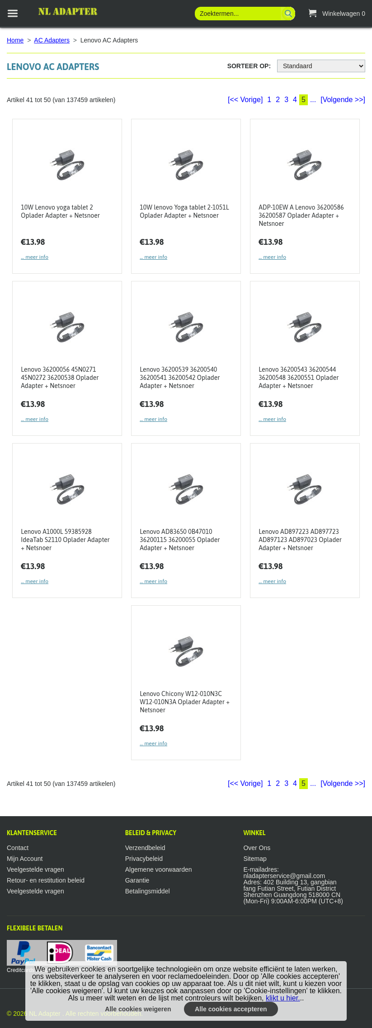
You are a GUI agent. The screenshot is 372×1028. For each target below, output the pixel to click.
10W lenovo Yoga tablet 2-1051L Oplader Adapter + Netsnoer (184, 211)
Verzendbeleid (145, 848)
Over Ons (256, 848)
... (313, 99)
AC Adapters (52, 40)
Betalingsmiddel (147, 891)
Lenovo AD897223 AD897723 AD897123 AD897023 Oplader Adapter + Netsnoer (300, 539)
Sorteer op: (249, 66)
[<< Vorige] (245, 99)
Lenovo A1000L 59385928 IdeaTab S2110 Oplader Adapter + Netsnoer (65, 539)
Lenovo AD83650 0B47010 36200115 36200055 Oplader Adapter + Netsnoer (180, 539)
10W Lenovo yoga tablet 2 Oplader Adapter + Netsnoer (60, 211)
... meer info (34, 257)
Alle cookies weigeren (138, 1009)
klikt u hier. (283, 998)
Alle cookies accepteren (231, 1009)
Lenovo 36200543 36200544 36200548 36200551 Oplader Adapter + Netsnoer (299, 377)
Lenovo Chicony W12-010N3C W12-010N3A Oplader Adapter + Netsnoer (185, 702)
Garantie (137, 880)
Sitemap (254, 858)
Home (15, 40)
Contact (17, 848)
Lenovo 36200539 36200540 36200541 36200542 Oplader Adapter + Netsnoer (180, 377)
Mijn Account (24, 858)
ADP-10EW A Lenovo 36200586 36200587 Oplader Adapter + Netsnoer (301, 215)
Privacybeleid (144, 858)
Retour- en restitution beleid (46, 880)
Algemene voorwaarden (158, 869)
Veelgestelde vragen (35, 869)
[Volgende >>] (342, 99)
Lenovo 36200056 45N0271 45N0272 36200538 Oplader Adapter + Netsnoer (60, 377)
